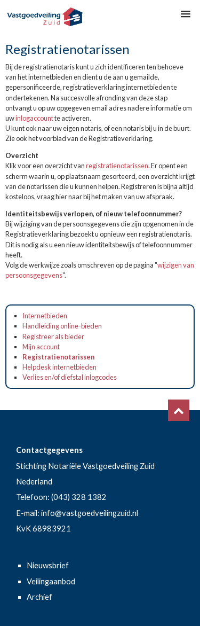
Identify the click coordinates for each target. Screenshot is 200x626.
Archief (39, 596)
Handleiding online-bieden (62, 326)
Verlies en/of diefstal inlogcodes (69, 377)
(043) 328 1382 (79, 497)
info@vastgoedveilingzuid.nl (89, 513)
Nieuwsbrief (48, 565)
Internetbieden (44, 315)
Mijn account (41, 346)
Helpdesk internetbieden (59, 367)
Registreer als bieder (53, 336)
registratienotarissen (117, 165)
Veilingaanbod (51, 581)
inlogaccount (34, 118)
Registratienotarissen (58, 357)
